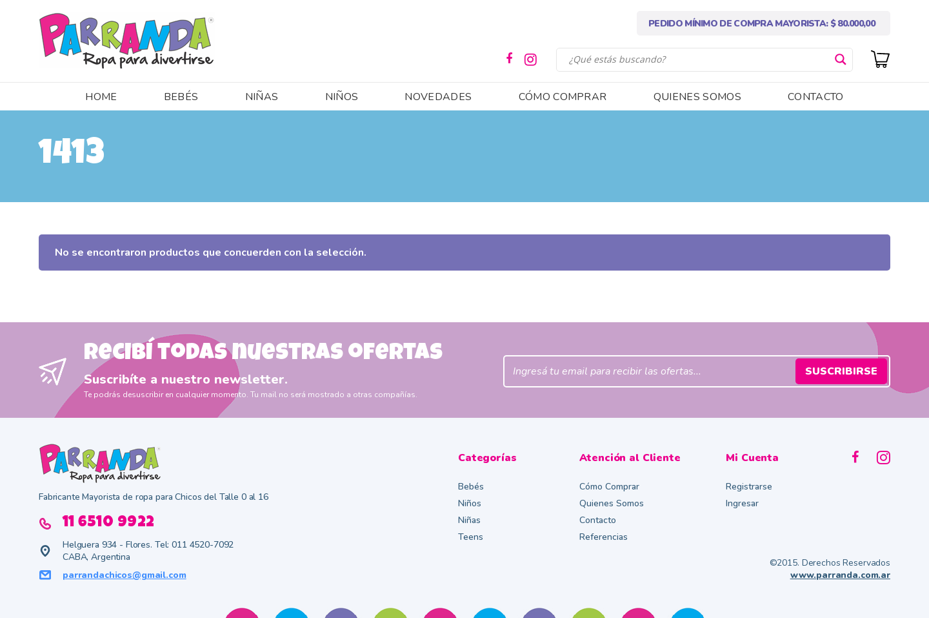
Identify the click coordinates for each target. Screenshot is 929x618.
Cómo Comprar (609, 486)
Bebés (471, 486)
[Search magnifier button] (841, 59)
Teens (470, 537)
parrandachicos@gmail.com (124, 575)
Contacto (597, 520)
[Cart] (880, 57)
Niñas (469, 520)
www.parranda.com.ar (840, 575)
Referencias (603, 537)
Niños (469, 503)
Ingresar (742, 503)
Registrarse (749, 486)
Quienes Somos (611, 503)
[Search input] (698, 59)
